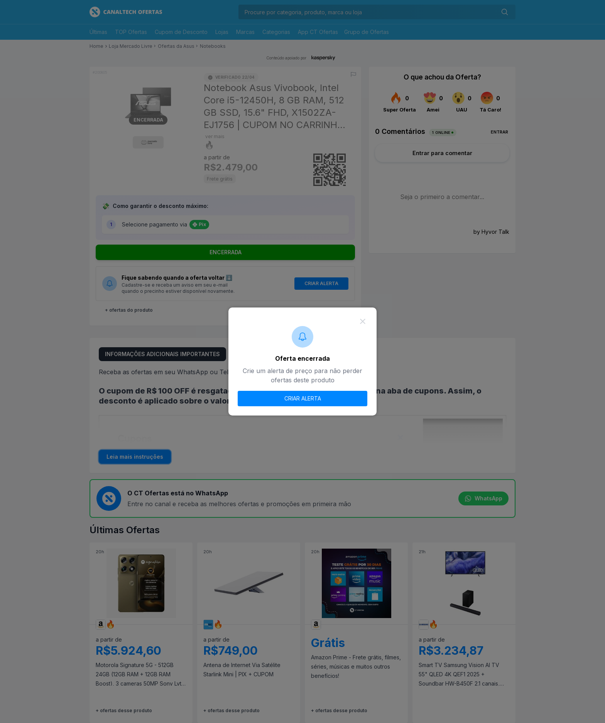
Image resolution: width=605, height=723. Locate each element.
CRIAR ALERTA (302, 398)
